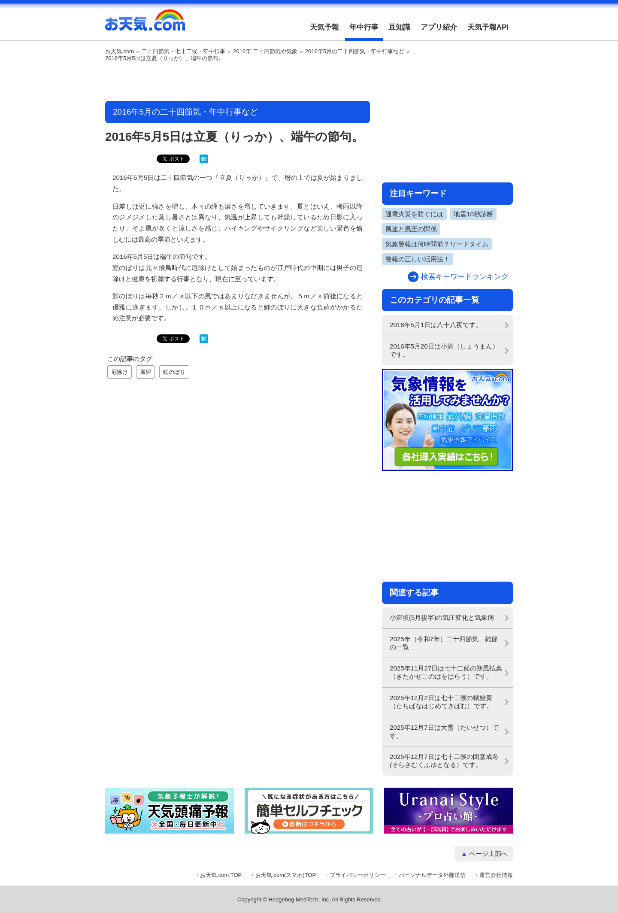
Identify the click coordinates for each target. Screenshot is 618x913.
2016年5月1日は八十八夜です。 (436, 324)
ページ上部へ (488, 853)
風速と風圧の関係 (411, 229)
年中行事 (364, 27)
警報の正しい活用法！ (417, 259)
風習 (145, 372)
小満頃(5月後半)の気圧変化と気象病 (442, 617)
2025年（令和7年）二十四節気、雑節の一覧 (444, 643)
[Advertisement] (237, 82)
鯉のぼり (174, 372)
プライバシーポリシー (357, 875)
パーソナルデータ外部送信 (432, 875)
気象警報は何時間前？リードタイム (436, 244)
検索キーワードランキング (465, 277)
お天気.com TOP (221, 875)
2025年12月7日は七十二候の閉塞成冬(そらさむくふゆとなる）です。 (444, 760)
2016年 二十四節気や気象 (265, 52)
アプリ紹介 (439, 27)
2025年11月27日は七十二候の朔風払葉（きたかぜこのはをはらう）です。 (446, 672)
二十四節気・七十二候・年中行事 (183, 52)
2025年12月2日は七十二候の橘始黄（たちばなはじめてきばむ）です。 (441, 702)
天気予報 (324, 27)
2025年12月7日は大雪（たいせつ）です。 (444, 731)
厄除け (119, 372)
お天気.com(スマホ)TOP (285, 875)
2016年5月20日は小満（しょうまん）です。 (444, 350)
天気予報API (488, 27)
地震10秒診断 (473, 214)
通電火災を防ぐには (414, 214)
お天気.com (145, 24)
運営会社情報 (496, 875)
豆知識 (399, 27)
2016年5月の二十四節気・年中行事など (354, 52)
